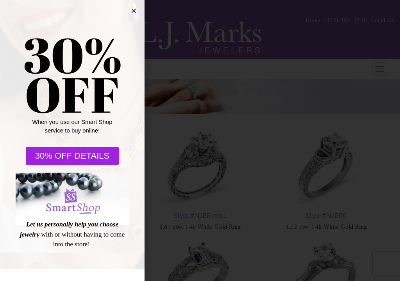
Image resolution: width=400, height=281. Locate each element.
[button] (134, 11)
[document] (200, 140)
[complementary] (343, 238)
